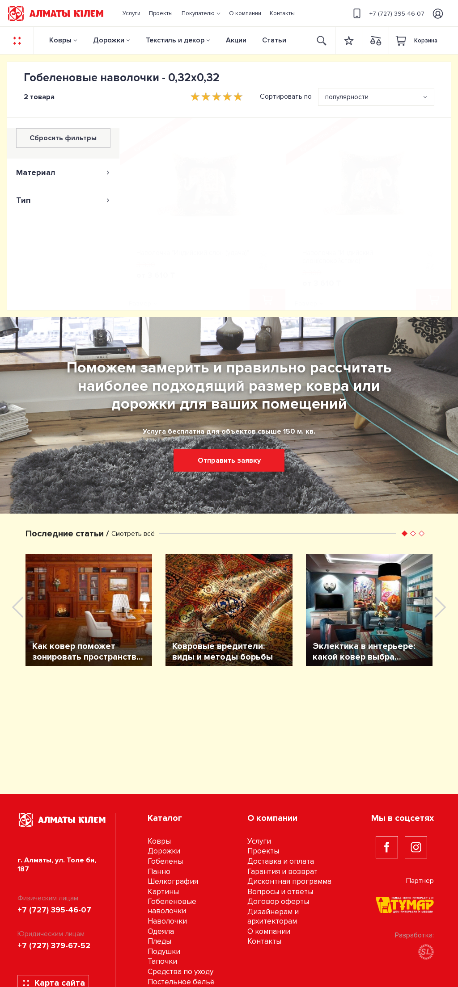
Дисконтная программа (289, 881)
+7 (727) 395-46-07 (387, 13)
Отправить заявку (229, 460)
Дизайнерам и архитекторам (273, 916)
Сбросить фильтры (63, 138)
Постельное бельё (181, 982)
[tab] (63, 172)
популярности (347, 97)
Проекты (263, 851)
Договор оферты (278, 901)
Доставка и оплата (280, 861)
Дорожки (108, 40)
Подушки (164, 951)
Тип (63, 200)
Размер (140, 303)
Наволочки (167, 921)
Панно (159, 871)
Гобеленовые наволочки (172, 906)
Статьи (274, 40)
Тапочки (162, 961)
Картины (163, 891)
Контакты (264, 941)
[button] (201, 13)
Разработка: (414, 945)
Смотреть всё (133, 534)
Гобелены (165, 861)
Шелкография (173, 881)
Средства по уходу (180, 971)
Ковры (60, 40)
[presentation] (17, 607)
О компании (268, 931)
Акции (236, 40)
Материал (63, 172)
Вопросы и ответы (280, 891)
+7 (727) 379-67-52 (53, 945)
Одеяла (161, 931)
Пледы (159, 941)
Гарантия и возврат (282, 871)
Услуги (259, 841)
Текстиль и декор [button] (175, 40)
